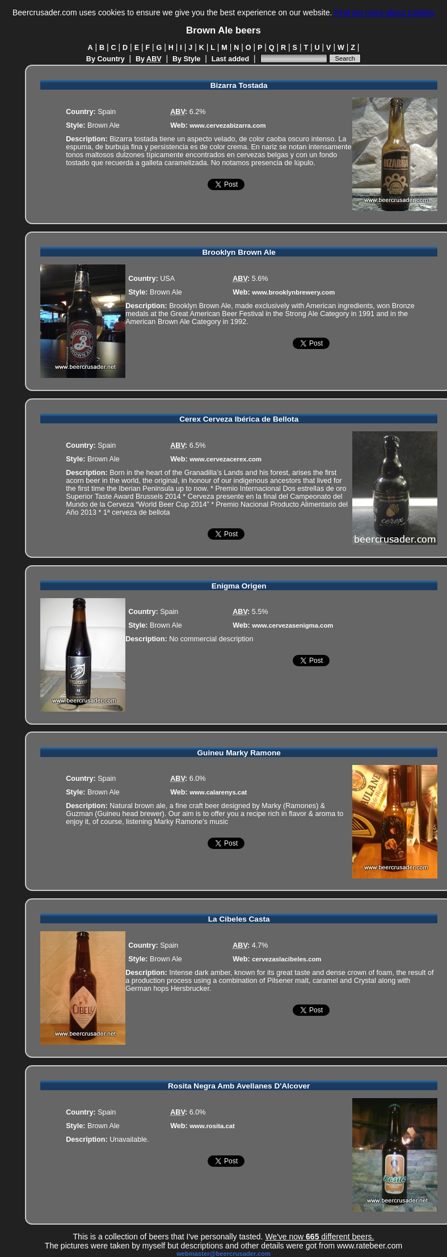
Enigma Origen (239, 586)
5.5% (260, 612)
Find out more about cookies (384, 12)
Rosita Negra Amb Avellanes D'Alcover (239, 1086)
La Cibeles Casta (239, 919)
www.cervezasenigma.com (292, 625)
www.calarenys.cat (218, 792)
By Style (186, 59)
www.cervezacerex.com (225, 459)
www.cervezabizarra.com (227, 125)
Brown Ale (103, 125)
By (149, 59)
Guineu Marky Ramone (239, 753)
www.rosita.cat (212, 1126)
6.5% (197, 445)
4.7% (260, 945)
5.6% (260, 279)
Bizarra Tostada (239, 85)
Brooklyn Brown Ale (238, 252)
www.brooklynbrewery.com (293, 292)
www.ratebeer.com (369, 1245)
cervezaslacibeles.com (286, 959)
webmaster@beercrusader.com (223, 1253)
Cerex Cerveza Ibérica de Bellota (238, 419)
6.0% (197, 779)
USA (167, 279)
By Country (105, 59)
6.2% (197, 112)
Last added (230, 59)
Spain (107, 112)
